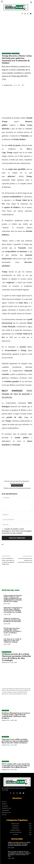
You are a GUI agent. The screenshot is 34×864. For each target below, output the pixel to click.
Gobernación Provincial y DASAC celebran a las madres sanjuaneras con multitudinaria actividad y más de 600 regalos (13, 598)
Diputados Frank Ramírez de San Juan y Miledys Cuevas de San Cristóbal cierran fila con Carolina (13, 610)
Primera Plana (15, 53)
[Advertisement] (17, 33)
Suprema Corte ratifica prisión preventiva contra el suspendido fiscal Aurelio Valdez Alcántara (15, 741)
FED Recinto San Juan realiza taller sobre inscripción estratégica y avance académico (13, 630)
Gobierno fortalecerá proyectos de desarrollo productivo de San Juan (12, 620)
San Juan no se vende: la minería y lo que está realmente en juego (12, 640)
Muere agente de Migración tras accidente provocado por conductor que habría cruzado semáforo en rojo (19, 854)
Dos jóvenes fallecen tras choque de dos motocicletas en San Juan (25, 560)
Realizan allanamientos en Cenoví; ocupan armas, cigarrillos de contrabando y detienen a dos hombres (16, 715)
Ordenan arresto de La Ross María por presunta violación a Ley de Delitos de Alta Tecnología (16, 657)
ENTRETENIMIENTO (6, 652)
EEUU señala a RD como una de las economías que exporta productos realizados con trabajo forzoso (16, 765)
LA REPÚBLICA (5, 710)
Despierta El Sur (8, 85)
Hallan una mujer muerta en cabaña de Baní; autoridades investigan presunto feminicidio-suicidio (19, 844)
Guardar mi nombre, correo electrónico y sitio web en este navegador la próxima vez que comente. (17, 531)
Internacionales (6, 53)
